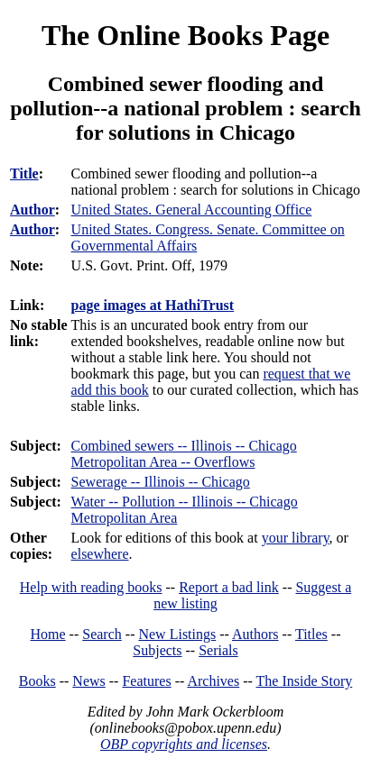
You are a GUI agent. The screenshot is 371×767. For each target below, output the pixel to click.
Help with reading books (91, 587)
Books (37, 681)
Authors (255, 634)
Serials (218, 650)
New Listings (177, 634)
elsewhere (100, 554)
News (88, 681)
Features (146, 681)
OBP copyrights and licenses (183, 744)
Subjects (157, 650)
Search (102, 634)
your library (295, 537)
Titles (311, 634)
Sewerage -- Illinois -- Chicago (160, 481)
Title (24, 173)
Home (48, 634)
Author (32, 209)
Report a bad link (229, 587)
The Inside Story (304, 681)
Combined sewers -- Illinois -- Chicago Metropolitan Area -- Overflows (184, 454)
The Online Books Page (185, 35)
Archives (213, 681)
